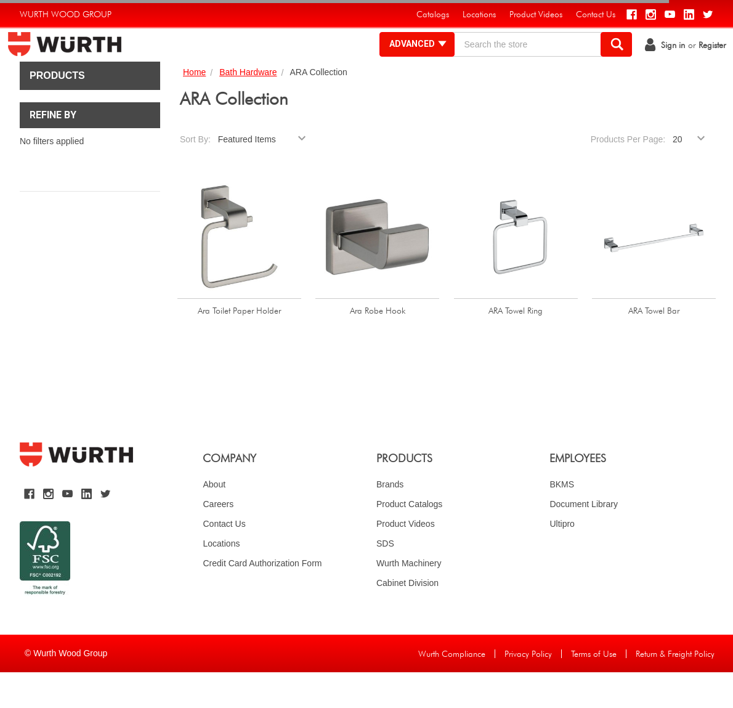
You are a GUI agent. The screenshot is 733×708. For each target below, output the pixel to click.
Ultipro (561, 559)
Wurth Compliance (451, 689)
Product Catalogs (409, 540)
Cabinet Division (407, 619)
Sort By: (195, 175)
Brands (389, 520)
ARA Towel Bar (653, 346)
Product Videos (405, 559)
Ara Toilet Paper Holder (239, 346)
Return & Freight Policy (675, 689)
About (214, 520)
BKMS (561, 520)
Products (57, 111)
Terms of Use (594, 689)
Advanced (406, 62)
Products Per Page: (628, 175)
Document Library (583, 540)
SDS (385, 579)
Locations (221, 579)
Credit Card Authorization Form (262, 599)
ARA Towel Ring (515, 346)
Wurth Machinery (409, 599)
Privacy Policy (528, 689)
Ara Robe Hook (377, 346)
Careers (218, 540)
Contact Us (224, 559)
